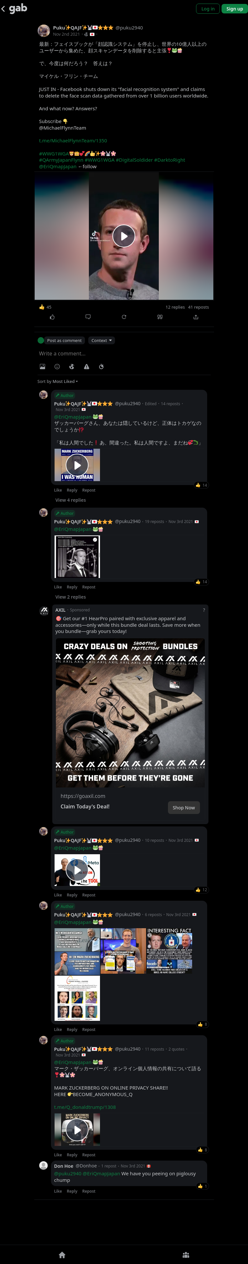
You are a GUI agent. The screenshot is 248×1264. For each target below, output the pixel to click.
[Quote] (160, 317)
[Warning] (86, 366)
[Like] (52, 317)
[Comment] (88, 317)
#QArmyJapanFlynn (61, 159)
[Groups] (186, 1254)
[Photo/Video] (42, 366)
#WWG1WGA (54, 153)
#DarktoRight (169, 159)
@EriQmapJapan (58, 166)
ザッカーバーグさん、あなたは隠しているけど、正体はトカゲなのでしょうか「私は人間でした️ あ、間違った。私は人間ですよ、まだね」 (129, 430)
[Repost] (124, 317)
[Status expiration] (101, 366)
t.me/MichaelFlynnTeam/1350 (73, 140)
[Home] (62, 1254)
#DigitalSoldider (134, 159)
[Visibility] (71, 366)
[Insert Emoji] (57, 366)
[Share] (196, 317)
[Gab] (18, 8)
